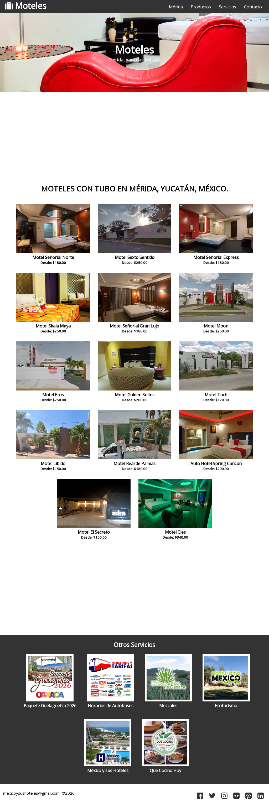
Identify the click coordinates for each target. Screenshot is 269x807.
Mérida (176, 7)
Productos (201, 7)
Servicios (227, 7)
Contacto (253, 7)
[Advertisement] (134, 135)
